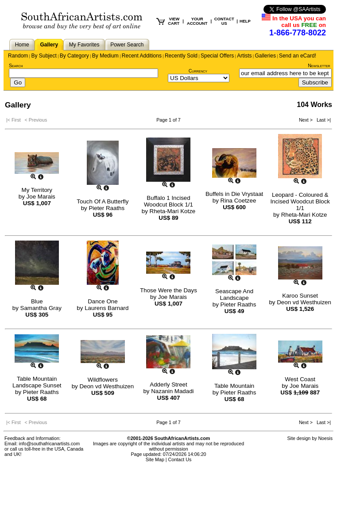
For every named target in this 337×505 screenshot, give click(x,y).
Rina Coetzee (238, 200)
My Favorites (84, 45)
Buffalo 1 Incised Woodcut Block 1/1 (168, 201)
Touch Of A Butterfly (102, 201)
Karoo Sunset (300, 295)
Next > (306, 119)
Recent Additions (142, 56)
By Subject (43, 56)
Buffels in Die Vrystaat (234, 194)
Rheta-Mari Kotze (173, 211)
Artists (244, 56)
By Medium (105, 56)
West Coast (300, 379)
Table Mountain (234, 386)
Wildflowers (103, 379)
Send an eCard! (297, 56)
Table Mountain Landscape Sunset (36, 382)
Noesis (325, 438)
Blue (37, 301)
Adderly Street (168, 384)
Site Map (155, 459)
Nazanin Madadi (172, 391)
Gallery (49, 45)
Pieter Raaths (106, 208)
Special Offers (217, 56)
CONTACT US (224, 21)
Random (18, 56)
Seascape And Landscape (234, 294)
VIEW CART (173, 21)
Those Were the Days (168, 290)
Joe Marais (41, 196)
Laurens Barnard (106, 308)
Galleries (265, 56)
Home (22, 45)
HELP (245, 21)
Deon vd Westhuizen (304, 302)
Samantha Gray (41, 308)
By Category (74, 56)
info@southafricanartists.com (49, 443)
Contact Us (180, 459)
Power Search (126, 45)
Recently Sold (181, 56)
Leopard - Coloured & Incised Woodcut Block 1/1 (300, 201)
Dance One (102, 301)
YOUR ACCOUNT (197, 21)
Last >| (322, 119)
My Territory (37, 190)
